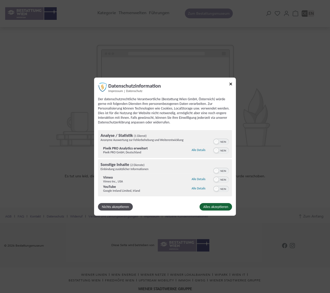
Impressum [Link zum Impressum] (115, 91)
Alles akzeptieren (215, 207)
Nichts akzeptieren (115, 207)
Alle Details (198, 150)
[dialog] (165, 146)
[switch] (221, 141)
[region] (165, 164)
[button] (216, 141)
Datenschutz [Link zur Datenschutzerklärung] (134, 91)
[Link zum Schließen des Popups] (230, 84)
